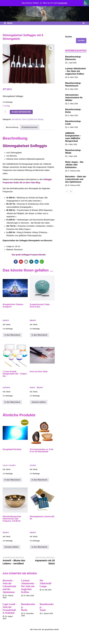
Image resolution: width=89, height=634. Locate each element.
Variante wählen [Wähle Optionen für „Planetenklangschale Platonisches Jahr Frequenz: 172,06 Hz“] (12, 547)
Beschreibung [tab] (12, 127)
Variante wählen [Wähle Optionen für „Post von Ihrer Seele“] (39, 402)
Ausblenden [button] (62, 3)
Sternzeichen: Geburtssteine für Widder (74, 97)
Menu (8, 23)
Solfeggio (23, 240)
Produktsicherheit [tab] (29, 127)
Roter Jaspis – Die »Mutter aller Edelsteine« (74, 165)
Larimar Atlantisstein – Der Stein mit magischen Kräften (28, 586)
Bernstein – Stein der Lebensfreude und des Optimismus (9, 586)
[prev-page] (67, 191)
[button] (51, 48)
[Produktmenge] (6, 112)
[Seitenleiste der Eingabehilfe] (86, 3)
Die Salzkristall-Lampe (46, 583)
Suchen (68, 37)
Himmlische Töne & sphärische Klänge (27, 119)
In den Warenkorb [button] (12, 335)
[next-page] (71, 191)
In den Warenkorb (21, 112)
